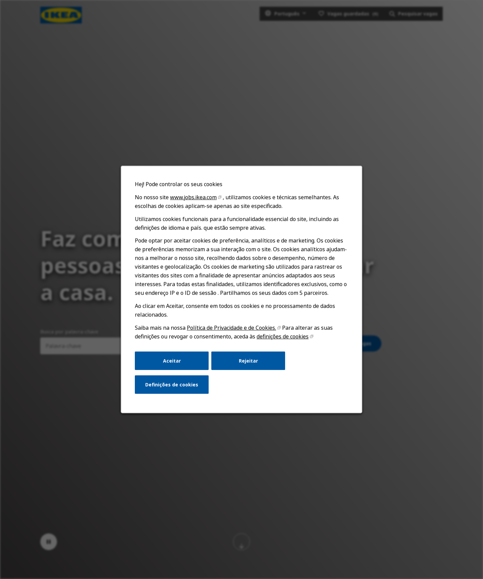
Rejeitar (248, 363)
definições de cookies (282, 339)
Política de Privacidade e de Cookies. (231, 330)
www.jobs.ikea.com (194, 202)
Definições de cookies (173, 386)
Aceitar (172, 363)
